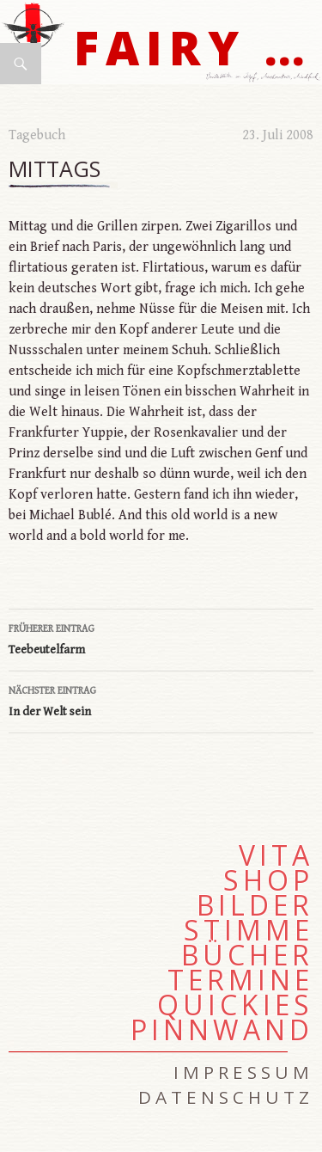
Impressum (243, 1072)
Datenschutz (225, 1097)
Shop (268, 880)
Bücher (247, 955)
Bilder (255, 905)
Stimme (248, 930)
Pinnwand (222, 1030)
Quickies (235, 1005)
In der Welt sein (161, 700)
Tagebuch (37, 135)
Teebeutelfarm (161, 638)
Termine (240, 980)
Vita (276, 855)
